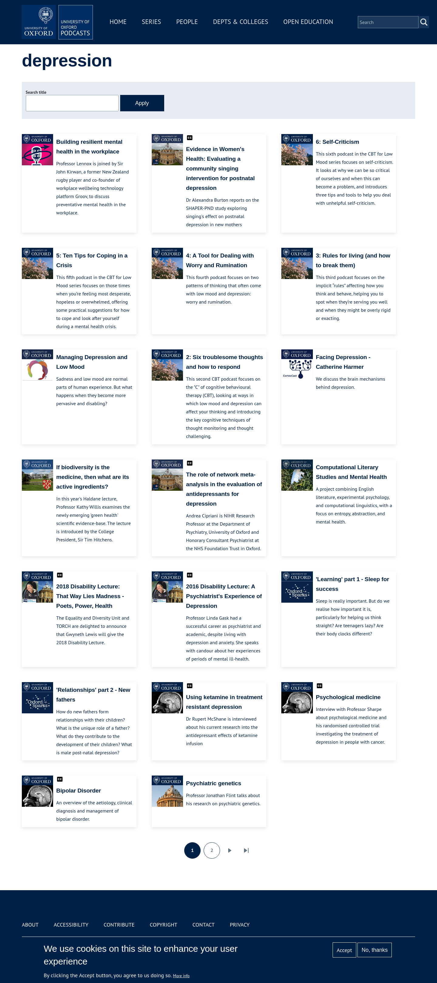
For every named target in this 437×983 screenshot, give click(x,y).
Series (152, 22)
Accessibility (71, 924)
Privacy (239, 924)
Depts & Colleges (241, 22)
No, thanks (374, 950)
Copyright (163, 924)
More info (181, 975)
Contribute (118, 924)
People (187, 22)
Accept (344, 950)
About (30, 924)
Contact (203, 924)
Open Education (309, 22)
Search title (36, 92)
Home (118, 22)
